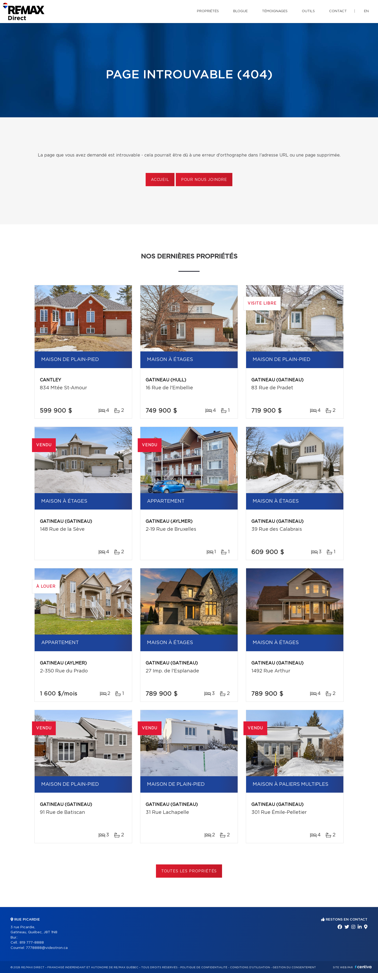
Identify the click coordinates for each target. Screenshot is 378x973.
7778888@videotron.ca (47, 948)
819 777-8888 (32, 942)
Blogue (240, 11)
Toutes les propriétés (189, 871)
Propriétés (208, 11)
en (366, 11)
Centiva (363, 966)
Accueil (160, 180)
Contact (338, 11)
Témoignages (275, 11)
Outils (308, 11)
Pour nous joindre (204, 180)
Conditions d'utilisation (250, 967)
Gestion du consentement (294, 967)
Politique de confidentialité (203, 967)
